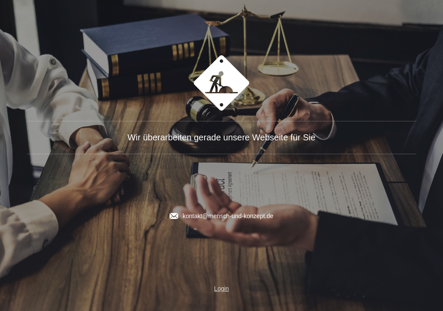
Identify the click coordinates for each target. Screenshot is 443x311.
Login (221, 288)
